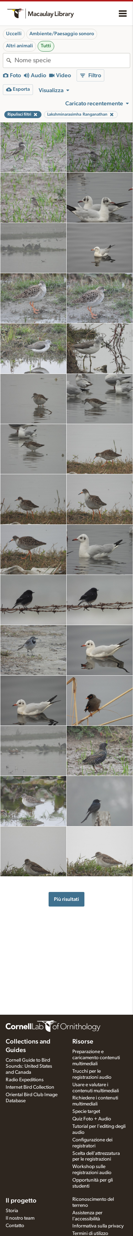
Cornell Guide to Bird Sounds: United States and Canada (29, 1066)
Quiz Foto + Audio (91, 1118)
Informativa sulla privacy (98, 1226)
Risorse (82, 1042)
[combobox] (72, 60)
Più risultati (66, 899)
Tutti (46, 45)
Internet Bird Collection (30, 1087)
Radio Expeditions (25, 1079)
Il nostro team (20, 1218)
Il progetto (21, 1201)
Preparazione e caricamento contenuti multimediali (96, 1057)
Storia (12, 1210)
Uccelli (14, 33)
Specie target (86, 1111)
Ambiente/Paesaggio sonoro (61, 33)
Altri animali (19, 45)
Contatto (15, 1225)
